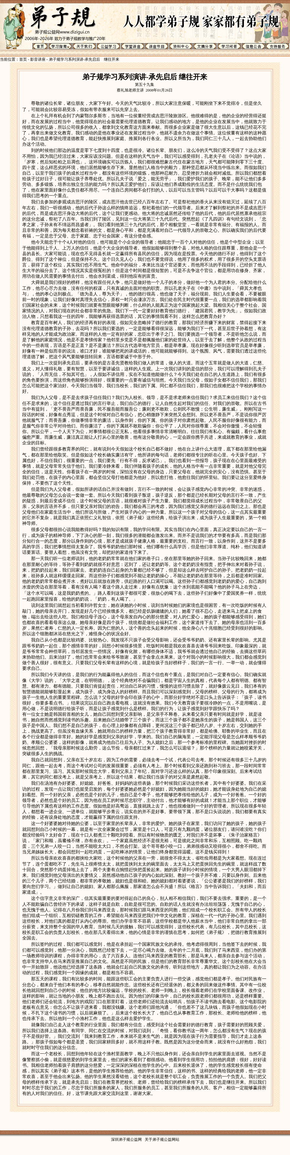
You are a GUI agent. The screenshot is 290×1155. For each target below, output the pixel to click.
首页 (23, 59)
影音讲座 (38, 59)
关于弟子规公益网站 (162, 1139)
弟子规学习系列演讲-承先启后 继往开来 (84, 59)
